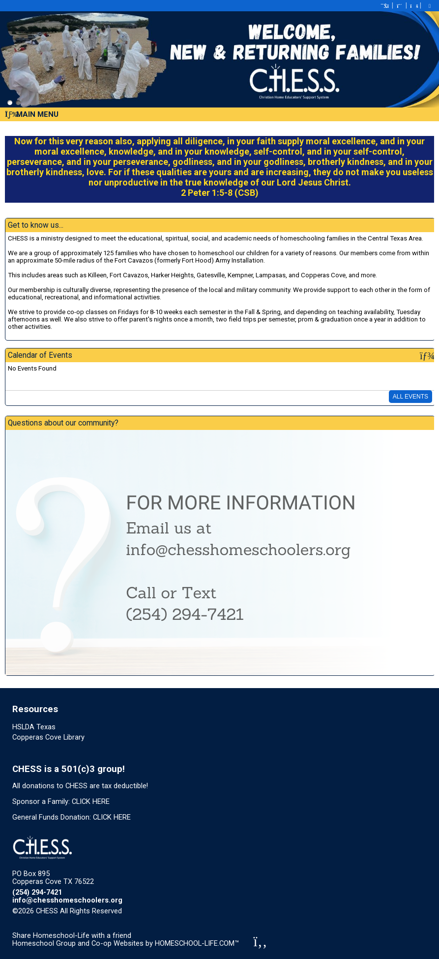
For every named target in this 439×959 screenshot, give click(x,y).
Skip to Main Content (164, 910)
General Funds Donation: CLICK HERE (71, 817)
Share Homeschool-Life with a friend (71, 935)
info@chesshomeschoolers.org (67, 900)
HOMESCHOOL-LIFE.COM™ (197, 943)
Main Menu (32, 114)
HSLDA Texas (34, 726)
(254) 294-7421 (37, 892)
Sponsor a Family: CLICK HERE (61, 801)
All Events (410, 396)
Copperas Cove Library (48, 737)
